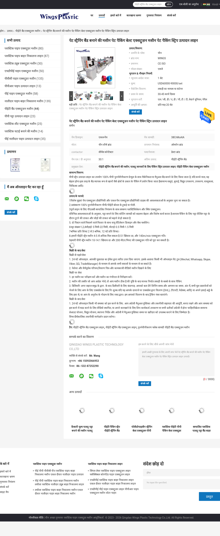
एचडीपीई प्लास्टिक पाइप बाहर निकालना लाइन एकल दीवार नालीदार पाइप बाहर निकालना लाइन (113, 481)
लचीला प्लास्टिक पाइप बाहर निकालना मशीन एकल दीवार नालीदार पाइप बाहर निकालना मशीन (59, 491)
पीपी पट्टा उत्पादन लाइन (17, 116)
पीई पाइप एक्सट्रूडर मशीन (18, 93)
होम (1, 30)
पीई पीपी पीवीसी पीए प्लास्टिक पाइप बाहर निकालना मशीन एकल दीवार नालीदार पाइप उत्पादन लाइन (59, 473)
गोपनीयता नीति (36, 517)
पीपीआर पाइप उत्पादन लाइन (20, 86)
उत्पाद (9, 30)
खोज (169, 4)
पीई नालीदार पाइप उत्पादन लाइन (22, 139)
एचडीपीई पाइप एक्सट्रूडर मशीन (21, 71)
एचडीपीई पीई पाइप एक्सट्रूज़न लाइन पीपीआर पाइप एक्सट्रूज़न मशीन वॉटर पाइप (114, 491)
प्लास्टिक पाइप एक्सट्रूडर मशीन (21, 48)
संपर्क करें (171, 15)
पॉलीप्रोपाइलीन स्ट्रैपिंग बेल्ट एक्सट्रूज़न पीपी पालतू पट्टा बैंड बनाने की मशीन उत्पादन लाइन (142, 428)
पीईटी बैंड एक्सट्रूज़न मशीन (27, 30)
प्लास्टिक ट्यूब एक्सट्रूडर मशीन (20, 63)
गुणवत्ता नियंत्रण (153, 15)
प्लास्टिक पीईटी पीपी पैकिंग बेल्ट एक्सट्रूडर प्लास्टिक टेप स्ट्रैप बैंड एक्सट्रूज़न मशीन (171, 428)
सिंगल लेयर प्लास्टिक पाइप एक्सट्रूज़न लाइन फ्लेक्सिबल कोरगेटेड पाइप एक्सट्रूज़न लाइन (110, 472)
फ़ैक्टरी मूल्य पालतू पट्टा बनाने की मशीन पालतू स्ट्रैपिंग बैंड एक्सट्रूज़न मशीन (82, 428)
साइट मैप (4, 492)
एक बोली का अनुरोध (189, 4)
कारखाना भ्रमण (133, 15)
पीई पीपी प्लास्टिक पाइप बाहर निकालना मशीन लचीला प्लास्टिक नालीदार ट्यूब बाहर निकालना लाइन (59, 482)
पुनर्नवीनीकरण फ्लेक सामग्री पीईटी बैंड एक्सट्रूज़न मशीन (164, 327)
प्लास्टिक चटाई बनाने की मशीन (21, 131)
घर (92, 15)
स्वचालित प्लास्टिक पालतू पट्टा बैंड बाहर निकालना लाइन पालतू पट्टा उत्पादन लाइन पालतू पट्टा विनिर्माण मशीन (201, 428)
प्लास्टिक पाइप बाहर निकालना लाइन (24, 56)
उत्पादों (102, 15)
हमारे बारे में (115, 15)
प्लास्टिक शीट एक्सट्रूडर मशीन (20, 124)
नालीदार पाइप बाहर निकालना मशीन (24, 101)
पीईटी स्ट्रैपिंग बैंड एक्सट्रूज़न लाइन (88, 327)
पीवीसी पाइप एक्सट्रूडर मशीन (20, 78)
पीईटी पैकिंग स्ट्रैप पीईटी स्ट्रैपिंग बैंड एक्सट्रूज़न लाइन (112, 428)
